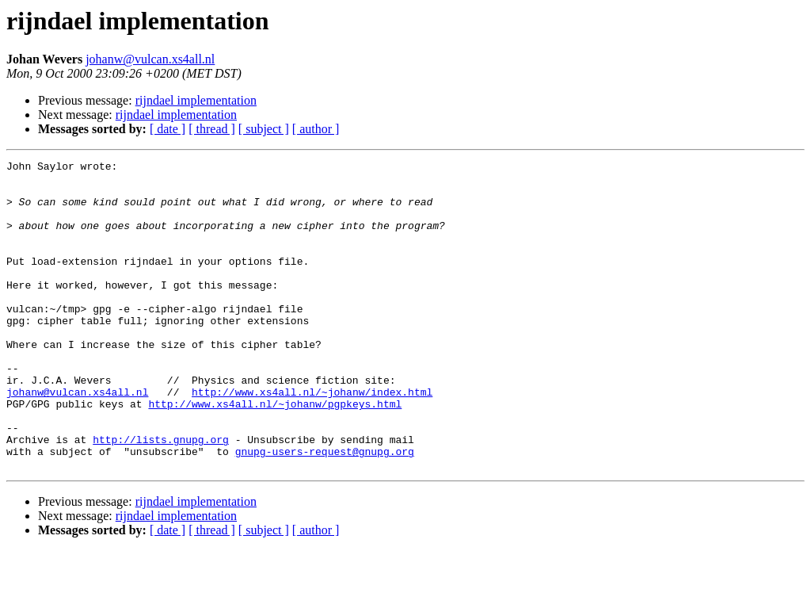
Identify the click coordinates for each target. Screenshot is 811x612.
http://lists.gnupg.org (161, 496)
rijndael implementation (196, 100)
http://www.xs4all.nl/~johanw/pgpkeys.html (275, 453)
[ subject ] (263, 129)
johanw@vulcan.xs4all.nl (150, 59)
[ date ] (167, 129)
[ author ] (316, 129)
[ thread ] (211, 129)
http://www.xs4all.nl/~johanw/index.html (312, 439)
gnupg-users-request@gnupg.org (324, 510)
